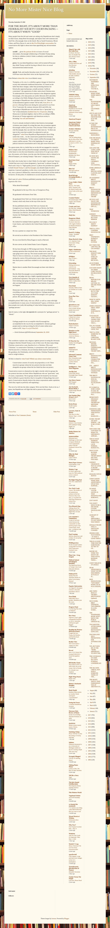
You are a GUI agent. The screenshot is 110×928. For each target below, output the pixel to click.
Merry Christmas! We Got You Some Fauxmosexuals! (75, 847)
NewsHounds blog (74, 506)
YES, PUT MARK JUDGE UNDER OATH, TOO (95, 327)
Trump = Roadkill (74, 234)
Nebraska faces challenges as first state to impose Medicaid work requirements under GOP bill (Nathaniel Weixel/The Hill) (75, 443)
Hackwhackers (73, 324)
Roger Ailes (72, 678)
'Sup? (70, 777)
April (91, 702)
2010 (89, 736)
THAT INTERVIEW (94, 210)
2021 (89, 57)
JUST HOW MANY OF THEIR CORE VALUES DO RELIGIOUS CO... (95, 271)
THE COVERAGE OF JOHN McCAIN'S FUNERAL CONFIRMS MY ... (95, 660)
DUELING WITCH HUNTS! (95, 475)
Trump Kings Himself (75, 390)
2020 (89, 60)
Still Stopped (72, 382)
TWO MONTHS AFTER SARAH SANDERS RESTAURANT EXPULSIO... (95, 628)
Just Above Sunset (74, 380)
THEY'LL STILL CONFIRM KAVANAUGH (94, 230)
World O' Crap (73, 844)
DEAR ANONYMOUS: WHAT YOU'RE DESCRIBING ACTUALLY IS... (95, 572)
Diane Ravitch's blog (75, 239)
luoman (54, 918)
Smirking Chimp (74, 732)
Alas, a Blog (72, 61)
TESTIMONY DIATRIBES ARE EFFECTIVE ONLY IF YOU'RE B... (94, 84)
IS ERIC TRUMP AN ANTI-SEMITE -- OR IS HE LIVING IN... (94, 422)
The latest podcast (74, 170)
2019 (89, 63)
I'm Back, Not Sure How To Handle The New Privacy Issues (74, 54)
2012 (89, 730)
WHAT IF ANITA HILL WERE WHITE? (94, 301)
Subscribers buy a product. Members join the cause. (75, 600)
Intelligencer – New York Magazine (75, 367)
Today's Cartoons (74, 325)
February (93, 708)
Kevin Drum (73, 404)
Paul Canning (73, 534)
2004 (89, 754)
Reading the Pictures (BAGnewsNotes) (75, 630)
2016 (89, 718)
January (92, 711)
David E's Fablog (74, 232)
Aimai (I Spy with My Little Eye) (74, 50)
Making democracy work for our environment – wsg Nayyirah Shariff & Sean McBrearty (74, 268)
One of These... (73, 258)
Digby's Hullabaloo (75, 249)
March (92, 705)
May (91, 699)
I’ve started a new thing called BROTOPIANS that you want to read (75, 809)
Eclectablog (72, 263)
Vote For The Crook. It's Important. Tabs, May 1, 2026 (74, 837)
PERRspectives (73, 543)
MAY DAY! (72, 399)
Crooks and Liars (74, 206)
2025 (89, 45)
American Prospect (75, 119)
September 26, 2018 (42, 332)
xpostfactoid (73, 854)
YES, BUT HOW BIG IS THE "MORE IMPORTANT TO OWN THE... (95, 649)
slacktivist (72, 723)
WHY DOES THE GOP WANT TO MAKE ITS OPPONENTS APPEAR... (95, 432)
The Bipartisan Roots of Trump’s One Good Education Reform (75, 567)
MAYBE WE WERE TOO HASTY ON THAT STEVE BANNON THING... (94, 555)
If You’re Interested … (75, 251)
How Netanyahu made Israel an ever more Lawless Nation (75, 360)
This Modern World (75, 792)
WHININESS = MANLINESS (94, 134)
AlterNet (71, 82)
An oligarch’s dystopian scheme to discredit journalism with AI (75, 589)
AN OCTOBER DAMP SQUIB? (95, 264)
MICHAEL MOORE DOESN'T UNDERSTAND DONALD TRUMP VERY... (95, 346)
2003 (89, 757)
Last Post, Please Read (75, 880)
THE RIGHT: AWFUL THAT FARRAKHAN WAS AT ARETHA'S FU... (95, 683)
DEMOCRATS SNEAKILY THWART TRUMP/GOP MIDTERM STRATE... (94, 401)
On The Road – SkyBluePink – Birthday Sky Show (74, 153)
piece (20, 179)
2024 (89, 48)
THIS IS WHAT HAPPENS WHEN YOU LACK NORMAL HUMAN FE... (94, 443)
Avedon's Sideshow (75, 129)
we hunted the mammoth (73, 805)
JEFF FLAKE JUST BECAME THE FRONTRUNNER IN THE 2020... (95, 117)
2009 (89, 739)
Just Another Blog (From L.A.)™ (74, 396)
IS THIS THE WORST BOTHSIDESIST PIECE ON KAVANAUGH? (95, 127)
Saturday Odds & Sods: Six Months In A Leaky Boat (75, 289)
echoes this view (22, 78)
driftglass (72, 256)
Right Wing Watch (75, 677)
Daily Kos (72, 215)
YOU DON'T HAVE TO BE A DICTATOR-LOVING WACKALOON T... (95, 508)
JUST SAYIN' (93, 500)
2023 (89, 51)
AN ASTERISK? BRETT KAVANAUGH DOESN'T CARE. (94, 181)
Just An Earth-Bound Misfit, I (73, 387)
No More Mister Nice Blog (35, 9)
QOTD (71, 300)
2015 (89, 721)
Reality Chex (73, 642)
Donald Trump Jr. (19, 168)
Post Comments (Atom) (24, 415)
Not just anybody (74, 130)
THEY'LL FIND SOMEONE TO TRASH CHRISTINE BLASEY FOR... (95, 335)
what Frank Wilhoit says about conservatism (36, 359)
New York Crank (74, 488)
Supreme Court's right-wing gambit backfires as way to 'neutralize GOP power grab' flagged (75, 621)
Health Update (73, 406)
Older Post (57, 412)
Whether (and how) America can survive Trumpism (74, 98)
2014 (89, 724)
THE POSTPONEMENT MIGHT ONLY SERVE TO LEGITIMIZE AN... (95, 105)
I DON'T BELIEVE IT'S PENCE (95, 564)
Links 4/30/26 (73, 457)
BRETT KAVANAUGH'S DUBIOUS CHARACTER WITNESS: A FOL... (95, 358)
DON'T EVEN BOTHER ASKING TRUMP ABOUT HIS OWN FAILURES (95, 455)
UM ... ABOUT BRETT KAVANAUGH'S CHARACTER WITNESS (95, 369)
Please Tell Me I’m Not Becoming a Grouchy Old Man (75, 735)
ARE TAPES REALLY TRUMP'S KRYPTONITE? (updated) (95, 594)
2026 (89, 42)
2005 (89, 751)
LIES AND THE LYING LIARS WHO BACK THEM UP (94, 150)
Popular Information (75, 586)
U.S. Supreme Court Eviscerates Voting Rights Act (74, 242)
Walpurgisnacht (73, 349)
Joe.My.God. (73, 371)
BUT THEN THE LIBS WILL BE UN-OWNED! (94, 246)
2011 (89, 733)
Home (34, 412)
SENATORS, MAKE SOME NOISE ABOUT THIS (95, 94)
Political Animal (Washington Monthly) (74, 561)
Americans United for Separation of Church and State (74, 124)
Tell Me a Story (74, 775)
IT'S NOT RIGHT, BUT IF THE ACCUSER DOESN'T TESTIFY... (94, 293)
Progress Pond (73, 607)
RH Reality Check (74, 663)
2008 (89, 742)
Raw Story (72, 615)
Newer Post (12, 412)
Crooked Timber (74, 198)
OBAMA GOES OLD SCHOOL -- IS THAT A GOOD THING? (95, 535)
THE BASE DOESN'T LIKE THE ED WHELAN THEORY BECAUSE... (95, 256)
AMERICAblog (74, 94)
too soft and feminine (27, 118)
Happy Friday (73, 163)
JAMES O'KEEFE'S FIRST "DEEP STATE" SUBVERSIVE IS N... (95, 309)
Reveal (71, 650)
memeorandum (73, 436)
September (93, 77)
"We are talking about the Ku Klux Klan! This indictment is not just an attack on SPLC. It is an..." (75, 141)
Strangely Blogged (74, 756)
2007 (89, 745)
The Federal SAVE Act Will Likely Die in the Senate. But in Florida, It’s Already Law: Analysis (75, 668)
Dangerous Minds (74, 218)
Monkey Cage (73, 469)
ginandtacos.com (74, 305)
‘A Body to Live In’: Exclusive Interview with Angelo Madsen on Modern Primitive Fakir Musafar (75, 223)
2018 (89, 66)
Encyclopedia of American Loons (74, 278)
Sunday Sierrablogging (75, 343)
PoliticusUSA (73, 574)
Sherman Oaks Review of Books (74, 712)
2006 (89, 748)
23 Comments (37, 398)
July (91, 693)
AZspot (71, 135)
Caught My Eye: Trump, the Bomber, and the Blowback (74, 635)
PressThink (72, 596)
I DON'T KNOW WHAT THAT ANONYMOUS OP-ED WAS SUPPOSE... (95, 482)
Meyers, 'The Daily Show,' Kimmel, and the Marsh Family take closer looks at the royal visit (75, 189)
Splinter (71, 742)
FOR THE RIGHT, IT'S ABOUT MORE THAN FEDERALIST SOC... (95, 141)
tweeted (15, 139)
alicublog (72, 70)
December (93, 68)
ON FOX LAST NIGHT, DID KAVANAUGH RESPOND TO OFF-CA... (94, 203)
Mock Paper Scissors (75, 462)
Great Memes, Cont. (74, 464)
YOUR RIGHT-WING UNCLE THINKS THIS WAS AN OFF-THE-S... (94, 319)
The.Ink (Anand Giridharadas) (74, 783)
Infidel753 (72, 348)
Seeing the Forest (74, 702)
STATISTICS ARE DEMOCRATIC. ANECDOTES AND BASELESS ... (95, 412)
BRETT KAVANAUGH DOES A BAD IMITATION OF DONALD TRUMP (95, 192)
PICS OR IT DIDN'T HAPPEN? (93, 224)
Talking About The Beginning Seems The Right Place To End (75, 510)
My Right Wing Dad (75, 480)
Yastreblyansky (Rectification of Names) (74, 868)
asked (23, 134)
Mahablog (72, 421)
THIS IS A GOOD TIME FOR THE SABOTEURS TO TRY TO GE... (95, 545)
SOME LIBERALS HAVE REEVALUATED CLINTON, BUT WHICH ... (95, 171)
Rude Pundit (73, 690)
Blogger (66, 918)
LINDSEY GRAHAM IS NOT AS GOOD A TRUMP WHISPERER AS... (95, 467)
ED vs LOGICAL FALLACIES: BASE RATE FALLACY (75, 308)
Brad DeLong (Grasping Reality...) (75, 176)
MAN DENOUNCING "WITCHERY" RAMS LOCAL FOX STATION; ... (95, 584)
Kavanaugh (31, 168)
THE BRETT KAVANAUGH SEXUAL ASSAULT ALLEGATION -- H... (95, 380)
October (92, 74)
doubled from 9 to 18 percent (37, 112)
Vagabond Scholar (74, 795)
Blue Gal (71, 168)
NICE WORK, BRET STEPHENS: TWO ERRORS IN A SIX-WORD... (94, 605)
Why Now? (72, 825)
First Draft (72, 286)
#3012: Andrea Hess (74, 281)
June (91, 696)
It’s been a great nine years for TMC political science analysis (75, 473)
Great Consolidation (75, 315)
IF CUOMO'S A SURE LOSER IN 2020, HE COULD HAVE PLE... (94, 391)
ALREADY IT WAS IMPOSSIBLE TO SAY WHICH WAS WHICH (95, 518)
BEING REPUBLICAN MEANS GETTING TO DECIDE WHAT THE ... (95, 282)
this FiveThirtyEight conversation (43, 43)
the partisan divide (30, 51)
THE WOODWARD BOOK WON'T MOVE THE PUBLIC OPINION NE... (94, 617)
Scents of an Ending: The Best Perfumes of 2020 (75, 716)
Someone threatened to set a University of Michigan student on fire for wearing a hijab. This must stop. (75, 747)
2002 (89, 760)
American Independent (73, 106)
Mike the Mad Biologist (73, 455)
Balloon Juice (73, 150)
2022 (89, 54)
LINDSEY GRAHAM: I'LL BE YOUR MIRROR (95, 216)
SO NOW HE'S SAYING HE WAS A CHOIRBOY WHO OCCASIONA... (95, 160)
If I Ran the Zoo (74, 341)
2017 (89, 715)
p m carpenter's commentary (74, 517)
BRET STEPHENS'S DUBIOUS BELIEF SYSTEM (94, 238)
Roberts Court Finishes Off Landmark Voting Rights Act (75, 424)
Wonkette (72, 833)
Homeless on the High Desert (74, 331)
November (93, 71)
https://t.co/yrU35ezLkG (30, 328)
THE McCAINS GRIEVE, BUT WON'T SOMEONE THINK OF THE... (94, 672)
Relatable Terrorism (74, 872)
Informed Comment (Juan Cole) (75, 355)
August (92, 690)
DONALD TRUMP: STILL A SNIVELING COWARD (95, 527)
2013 (89, 727)
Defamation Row (73, 820)
